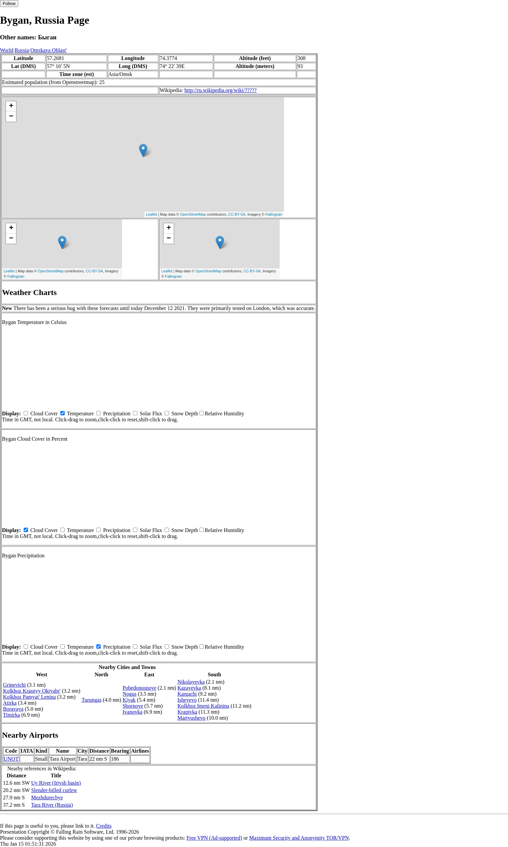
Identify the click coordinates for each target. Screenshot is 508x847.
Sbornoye (133, 706)
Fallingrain (273, 214)
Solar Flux (151, 413)
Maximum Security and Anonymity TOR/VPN (299, 838)
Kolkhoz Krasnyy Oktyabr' (32, 691)
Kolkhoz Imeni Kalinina (203, 706)
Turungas (92, 700)
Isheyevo (187, 700)
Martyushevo (191, 718)
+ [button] (11, 106)
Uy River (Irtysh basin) (56, 783)
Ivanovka (133, 712)
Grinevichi (14, 685)
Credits (103, 826)
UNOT (11, 759)
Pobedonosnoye (139, 688)
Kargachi (187, 694)
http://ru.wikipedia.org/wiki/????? (220, 90)
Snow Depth (184, 413)
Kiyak (129, 700)
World (6, 50)
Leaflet (151, 214)
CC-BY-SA (236, 214)
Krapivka (187, 712)
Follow (9, 3)
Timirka (11, 715)
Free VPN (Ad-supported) (214, 838)
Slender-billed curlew (54, 790)
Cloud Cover (44, 413)
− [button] (11, 117)
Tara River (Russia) (52, 805)
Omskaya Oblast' (48, 50)
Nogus (130, 694)
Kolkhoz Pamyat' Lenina (29, 697)
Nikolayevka (191, 682)
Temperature (80, 413)
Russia (22, 50)
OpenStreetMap (193, 214)
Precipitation (116, 413)
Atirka (10, 703)
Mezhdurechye (47, 797)
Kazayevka (189, 688)
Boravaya (13, 709)
